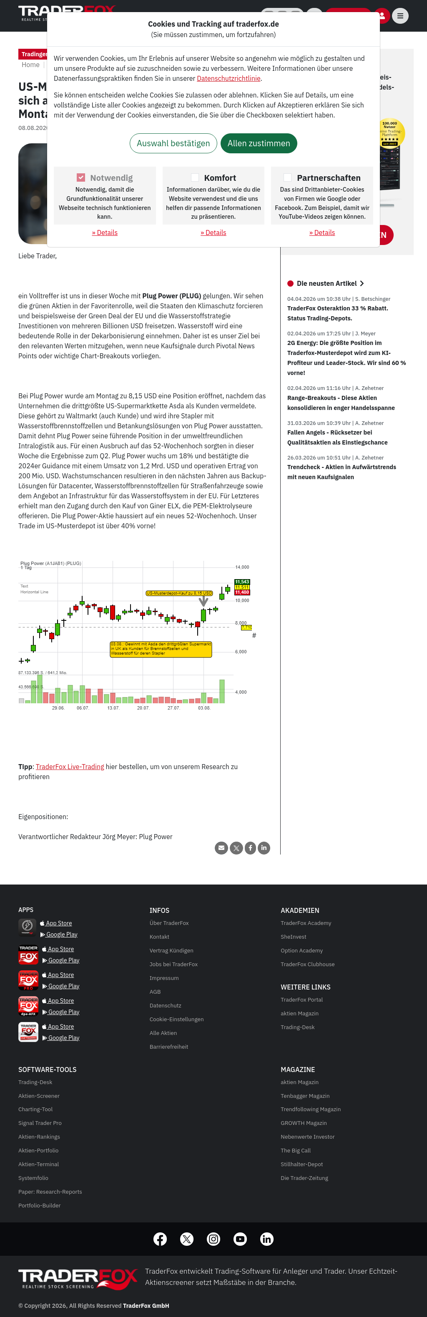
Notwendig (111, 177)
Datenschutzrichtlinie (228, 78)
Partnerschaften (329, 177)
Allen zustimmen (259, 143)
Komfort (220, 177)
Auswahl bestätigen (173, 143)
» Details (105, 232)
